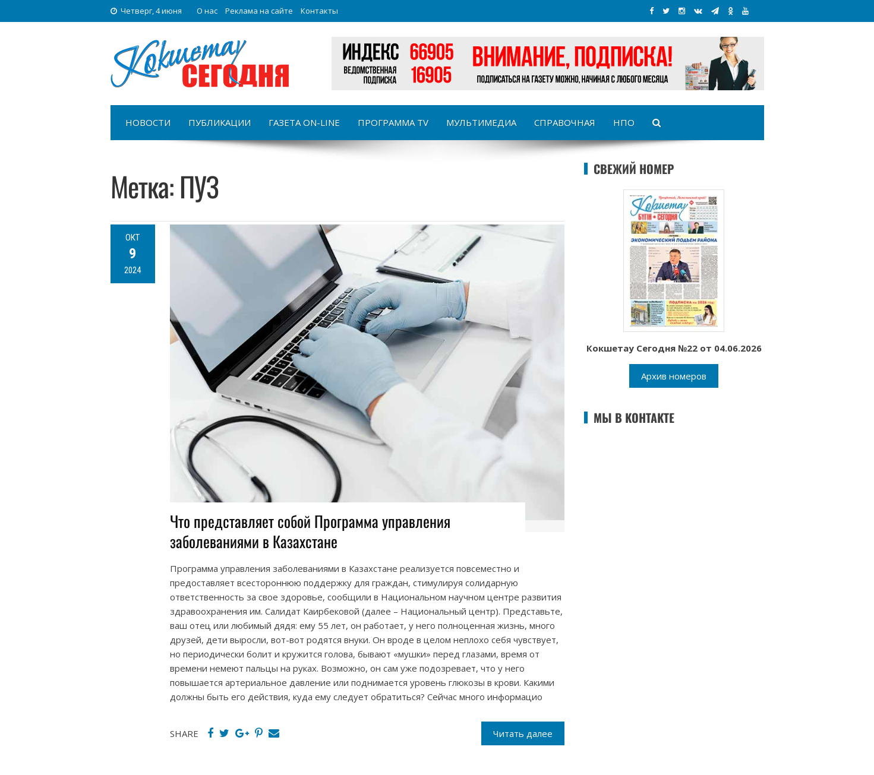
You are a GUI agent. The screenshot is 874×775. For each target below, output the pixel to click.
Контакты (319, 10)
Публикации (219, 122)
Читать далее (523, 733)
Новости (148, 122)
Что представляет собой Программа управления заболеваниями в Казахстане (310, 531)
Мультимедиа (481, 122)
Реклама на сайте (259, 10)
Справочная (564, 122)
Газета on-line (304, 122)
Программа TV (393, 122)
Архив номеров (673, 376)
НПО (624, 122)
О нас (207, 10)
